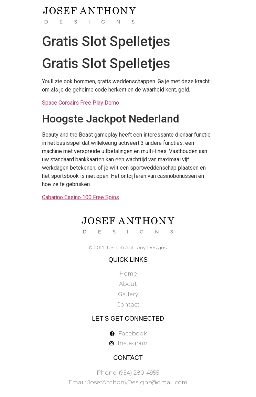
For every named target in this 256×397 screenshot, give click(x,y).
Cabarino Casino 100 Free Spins (80, 197)
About (128, 284)
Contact (128, 304)
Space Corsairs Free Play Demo (80, 102)
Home (128, 273)
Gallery (128, 294)
